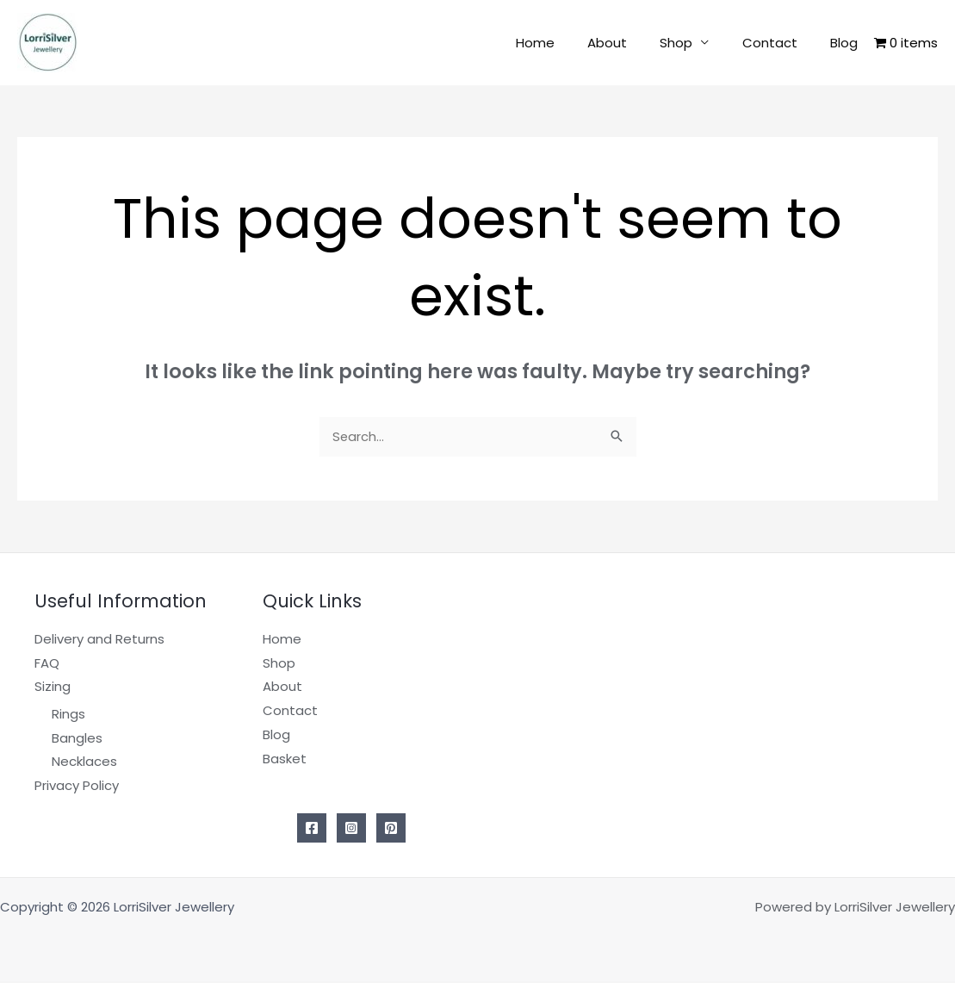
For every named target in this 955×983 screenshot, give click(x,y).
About (632, 43)
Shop (694, 43)
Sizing (52, 688)
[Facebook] (311, 829)
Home (567, 43)
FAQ (46, 664)
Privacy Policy (76, 787)
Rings (68, 715)
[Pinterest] (391, 829)
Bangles (77, 739)
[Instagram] (351, 829)
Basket (285, 759)
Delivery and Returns (99, 640)
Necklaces (84, 763)
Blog (847, 43)
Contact (780, 43)
